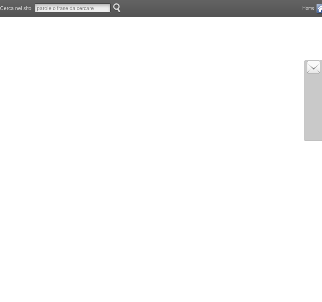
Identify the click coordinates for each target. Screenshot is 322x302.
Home (308, 8)
